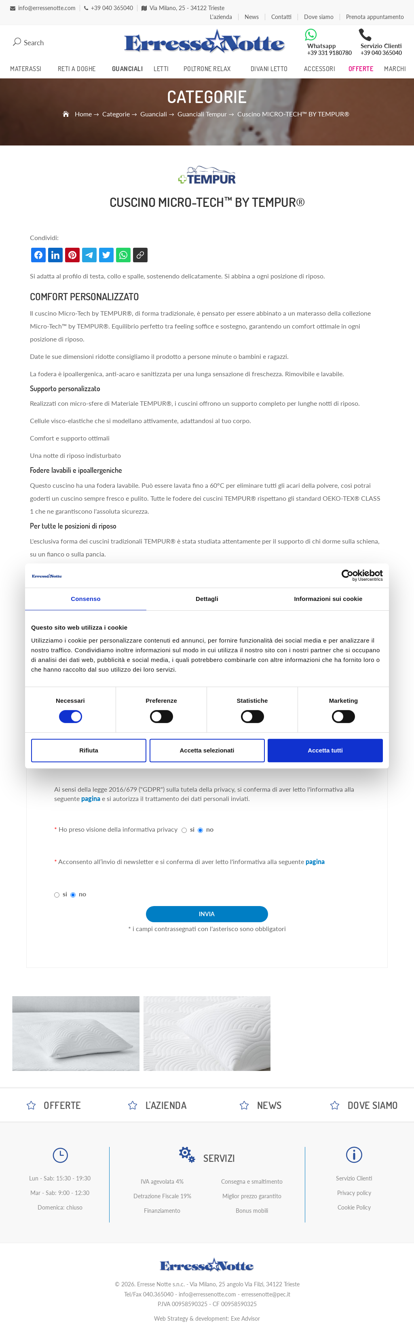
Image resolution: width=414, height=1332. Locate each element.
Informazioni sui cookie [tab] (328, 598)
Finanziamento (162, 1210)
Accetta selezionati (207, 750)
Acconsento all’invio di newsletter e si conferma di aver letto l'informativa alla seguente (189, 861)
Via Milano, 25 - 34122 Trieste (183, 8)
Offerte (361, 69)
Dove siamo (319, 17)
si (192, 829)
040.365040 (158, 1294)
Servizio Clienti (354, 1178)
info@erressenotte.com (207, 1294)
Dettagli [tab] (207, 598)
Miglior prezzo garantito (251, 1196)
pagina (90, 798)
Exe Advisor (245, 1318)
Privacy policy (354, 1192)
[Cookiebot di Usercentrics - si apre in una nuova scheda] (347, 575)
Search (28, 41)
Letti (161, 69)
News (252, 17)
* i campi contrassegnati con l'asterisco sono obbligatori (207, 928)
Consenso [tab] (85, 598)
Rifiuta (88, 750)
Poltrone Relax (207, 69)
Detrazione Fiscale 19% (162, 1196)
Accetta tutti (325, 750)
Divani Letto (269, 69)
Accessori (320, 69)
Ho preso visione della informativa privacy (115, 829)
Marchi (395, 69)
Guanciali (127, 69)
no (209, 829)
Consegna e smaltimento (252, 1181)
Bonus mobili (252, 1210)
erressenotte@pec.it (265, 1294)
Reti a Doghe (77, 69)
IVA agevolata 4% (162, 1181)
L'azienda (221, 17)
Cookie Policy (354, 1207)
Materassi (26, 69)
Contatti (281, 17)
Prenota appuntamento (375, 17)
